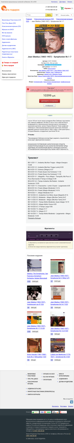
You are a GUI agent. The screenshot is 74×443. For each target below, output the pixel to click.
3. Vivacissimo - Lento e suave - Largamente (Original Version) (43, 239)
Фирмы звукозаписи (9, 74)
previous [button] (42, 235)
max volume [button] (37, 236)
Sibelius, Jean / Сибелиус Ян (54, 72)
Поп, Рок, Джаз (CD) (9, 23)
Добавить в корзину (49, 101)
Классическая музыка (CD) (11, 26)
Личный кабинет (65, 15)
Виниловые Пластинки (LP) (11, 20)
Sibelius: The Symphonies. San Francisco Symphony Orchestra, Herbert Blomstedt (37, 276)
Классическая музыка (33, 382)
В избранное (49, 105)
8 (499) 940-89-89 (38, 431)
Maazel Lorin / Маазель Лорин (53, 74)
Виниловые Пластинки (32, 375)
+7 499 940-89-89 (51, 7)
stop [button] (51, 235)
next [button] (56, 235)
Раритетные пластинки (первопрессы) (10, 53)
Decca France (51, 68)
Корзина (69, 8)
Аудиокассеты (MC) (9, 49)
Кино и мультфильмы (9, 39)
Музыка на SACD (8, 29)
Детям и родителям (9, 45)
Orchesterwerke (38, 82)
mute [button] (29, 236)
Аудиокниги (6, 42)
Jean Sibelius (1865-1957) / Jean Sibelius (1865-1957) (54, 70)
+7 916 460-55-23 (51, 10)
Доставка (62, 2)
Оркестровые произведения (51, 82)
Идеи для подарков (9, 77)
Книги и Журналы (8, 57)
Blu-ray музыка (7, 33)
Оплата (69, 2)
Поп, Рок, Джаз (33, 379)
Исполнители (6, 71)
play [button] (49, 218)
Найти (49, 15)
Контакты (54, 2)
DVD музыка (6, 36)
